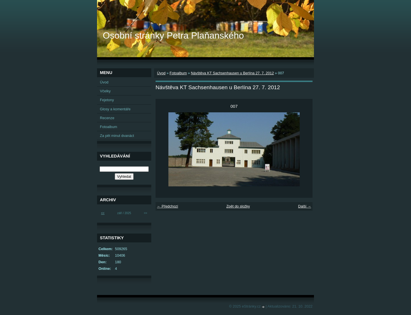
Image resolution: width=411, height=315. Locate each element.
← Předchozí (167, 206)
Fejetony (107, 100)
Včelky (105, 91)
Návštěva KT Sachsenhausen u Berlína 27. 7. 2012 (232, 73)
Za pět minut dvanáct (117, 135)
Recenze (107, 118)
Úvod (161, 73)
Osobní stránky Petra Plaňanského (173, 35)
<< (102, 213)
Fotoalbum (178, 73)
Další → (304, 206)
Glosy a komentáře (115, 109)
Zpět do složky (238, 206)
